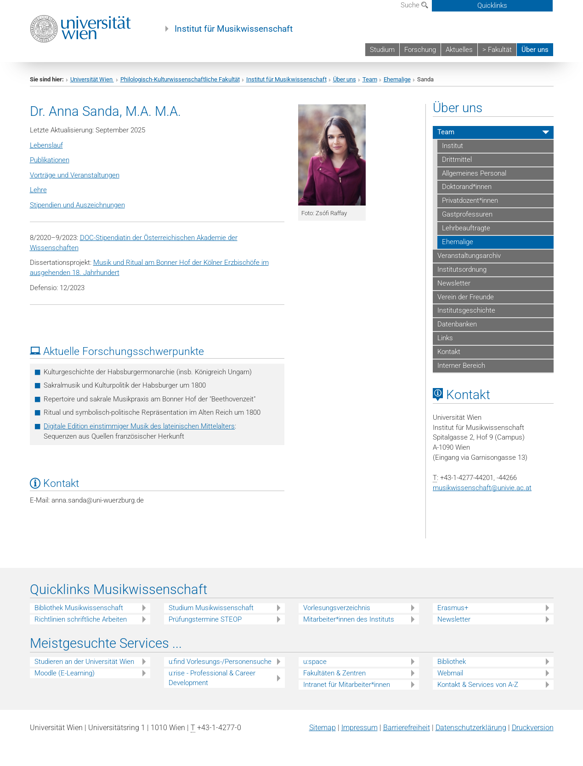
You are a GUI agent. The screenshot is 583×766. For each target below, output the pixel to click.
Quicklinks (492, 5)
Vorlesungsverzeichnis (336, 608)
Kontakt (448, 352)
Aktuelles (459, 50)
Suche (414, 5)
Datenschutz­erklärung (471, 727)
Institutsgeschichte (466, 310)
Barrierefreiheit (406, 727)
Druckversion (533, 727)
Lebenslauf (46, 145)
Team (369, 79)
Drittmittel (457, 159)
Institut (452, 146)
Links (445, 338)
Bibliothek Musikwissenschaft (78, 608)
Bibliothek (451, 661)
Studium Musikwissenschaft (211, 608)
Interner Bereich (461, 365)
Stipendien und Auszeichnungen (77, 205)
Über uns (535, 50)
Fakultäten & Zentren (334, 673)
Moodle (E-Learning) (64, 673)
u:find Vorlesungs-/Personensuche (220, 661)
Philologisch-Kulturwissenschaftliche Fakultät (180, 79)
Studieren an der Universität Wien (84, 661)
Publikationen (49, 160)
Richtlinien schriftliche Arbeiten (80, 619)
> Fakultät (497, 50)
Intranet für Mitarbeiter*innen (346, 684)
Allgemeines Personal (474, 173)
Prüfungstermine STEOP (205, 619)
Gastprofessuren (467, 214)
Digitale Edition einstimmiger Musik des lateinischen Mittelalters (139, 426)
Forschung (420, 50)
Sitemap (322, 727)
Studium (382, 50)
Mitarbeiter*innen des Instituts (348, 619)
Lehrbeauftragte (466, 228)
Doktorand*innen (467, 187)
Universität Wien (92, 79)
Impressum (359, 727)
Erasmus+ (452, 608)
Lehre (38, 190)
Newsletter (453, 283)
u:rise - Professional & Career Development (212, 678)
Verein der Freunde (465, 297)
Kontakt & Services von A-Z (477, 684)
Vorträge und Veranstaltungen (74, 175)
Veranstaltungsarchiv (469, 256)
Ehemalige (397, 79)
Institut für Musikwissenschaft (234, 29)
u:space (315, 661)
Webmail (450, 673)
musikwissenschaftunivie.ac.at (482, 488)
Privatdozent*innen (470, 200)
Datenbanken (457, 324)
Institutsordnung (462, 269)
